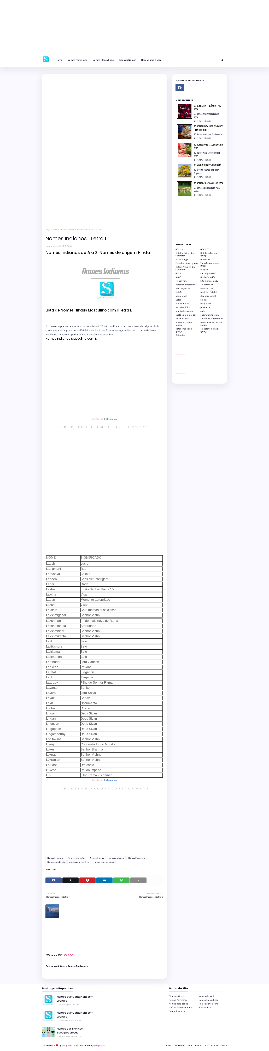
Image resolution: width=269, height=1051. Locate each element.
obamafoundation (209, 315)
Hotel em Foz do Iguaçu (208, 254)
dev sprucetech (208, 296)
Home (168, 1045)
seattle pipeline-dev (186, 315)
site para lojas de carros (177, 354)
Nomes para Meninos (104, 862)
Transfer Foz (206, 284)
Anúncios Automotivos (212, 318)
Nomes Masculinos (208, 1000)
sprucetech (181, 296)
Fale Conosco (194, 1045)
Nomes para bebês (56, 862)
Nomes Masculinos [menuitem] (103, 60)
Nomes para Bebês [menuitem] (151, 60)
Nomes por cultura (208, 1003)
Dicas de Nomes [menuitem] (127, 60)
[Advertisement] (103, 29)
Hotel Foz (205, 259)
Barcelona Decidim (185, 284)
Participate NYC (208, 273)
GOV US (179, 249)
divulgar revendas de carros (179, 354)
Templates (99, 1045)
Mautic (204, 299)
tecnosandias (183, 303)
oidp (202, 311)
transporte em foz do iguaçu (211, 323)
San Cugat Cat (183, 288)
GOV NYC (204, 249)
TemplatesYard (69, 1045)
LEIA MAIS (207, 121)
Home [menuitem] (59, 60)
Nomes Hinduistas (76, 858)
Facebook (179, 1045)
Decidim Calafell (208, 292)
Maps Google (182, 259)
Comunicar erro (177, 1011)
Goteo (178, 299)
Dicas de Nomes (177, 996)
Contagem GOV (207, 277)
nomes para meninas (79, 862)
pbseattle (205, 307)
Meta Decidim (183, 307)
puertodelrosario (184, 311)
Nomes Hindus (97, 858)
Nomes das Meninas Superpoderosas (70, 1030)
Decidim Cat (206, 288)
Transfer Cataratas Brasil (209, 264)
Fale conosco (205, 1007)
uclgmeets (205, 303)
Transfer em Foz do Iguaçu (210, 330)
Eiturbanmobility (209, 281)
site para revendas (184, 354)
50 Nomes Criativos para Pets (208, 183)
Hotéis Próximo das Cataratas (185, 268)
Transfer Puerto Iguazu (187, 263)
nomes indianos (116, 858)
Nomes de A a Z (206, 996)
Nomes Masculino (136, 858)
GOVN (178, 273)
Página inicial (52, 229)
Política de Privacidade (180, 1007)
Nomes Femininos (178, 1000)
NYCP (178, 277)
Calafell (179, 292)
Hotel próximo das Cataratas (185, 254)
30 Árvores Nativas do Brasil (208, 165)
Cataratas (180, 335)
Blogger (204, 269)
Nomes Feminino (68, 229)
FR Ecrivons (182, 281)
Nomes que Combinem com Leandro (75, 998)
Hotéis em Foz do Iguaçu (184, 323)
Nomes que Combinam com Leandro (75, 1014)
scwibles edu (182, 318)
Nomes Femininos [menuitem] (77, 60)
